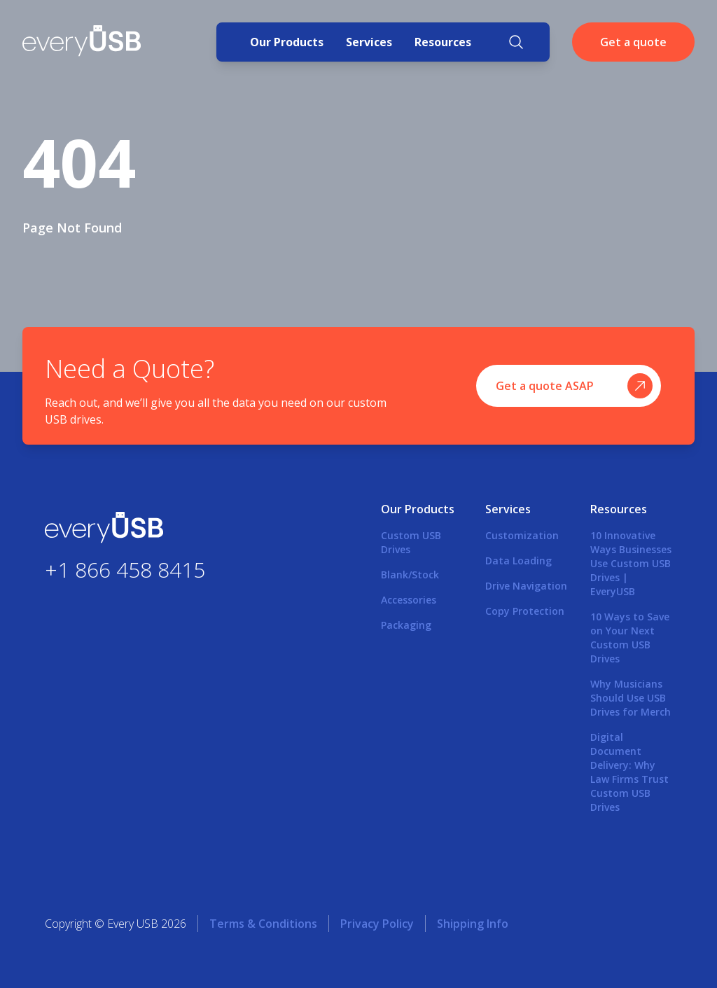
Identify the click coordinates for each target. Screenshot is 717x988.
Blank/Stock (410, 574)
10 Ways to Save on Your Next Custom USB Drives (629, 637)
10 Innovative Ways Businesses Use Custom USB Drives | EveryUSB (630, 563)
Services (369, 42)
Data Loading (518, 560)
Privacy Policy (377, 923)
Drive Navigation (526, 585)
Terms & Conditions (263, 923)
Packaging (406, 625)
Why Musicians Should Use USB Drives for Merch (630, 697)
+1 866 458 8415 (125, 569)
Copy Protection (524, 611)
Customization (522, 535)
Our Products (286, 42)
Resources (443, 42)
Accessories (408, 599)
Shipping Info (472, 923)
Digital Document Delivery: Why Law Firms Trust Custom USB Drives (629, 772)
